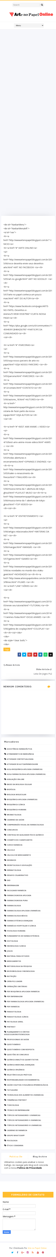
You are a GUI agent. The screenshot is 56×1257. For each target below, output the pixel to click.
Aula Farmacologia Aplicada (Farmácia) (26, 774)
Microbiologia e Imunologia (21, 971)
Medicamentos (14, 961)
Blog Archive (40, 1156)
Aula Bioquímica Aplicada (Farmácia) (24, 769)
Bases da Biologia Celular (19, 784)
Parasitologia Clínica (17, 1017)
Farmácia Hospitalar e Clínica (21, 926)
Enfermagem (13, 885)
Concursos (12, 830)
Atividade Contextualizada (20, 759)
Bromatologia (14, 815)
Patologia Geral (15, 1022)
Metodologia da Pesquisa (19, 966)
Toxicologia (13, 1105)
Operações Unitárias (17, 986)
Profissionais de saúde (18, 1039)
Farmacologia (14, 905)
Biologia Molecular (16, 794)
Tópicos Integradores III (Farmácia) (24, 1125)
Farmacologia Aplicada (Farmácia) (23, 910)
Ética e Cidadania (15, 1145)
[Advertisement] (28, 123)
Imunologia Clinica (16, 946)
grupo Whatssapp (15, 1135)
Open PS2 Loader (14, 981)
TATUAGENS (12, 1090)
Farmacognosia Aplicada (19, 895)
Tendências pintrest (17, 1100)
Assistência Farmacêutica (19, 749)
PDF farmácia (13, 1006)
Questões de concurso (18, 1054)
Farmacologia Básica (17, 916)
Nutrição (11, 976)
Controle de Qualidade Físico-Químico (25, 835)
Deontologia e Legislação (19, 865)
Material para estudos (18, 956)
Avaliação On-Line (15, 779)
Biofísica (11, 789)
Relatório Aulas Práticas (19, 1075)
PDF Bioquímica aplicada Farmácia (23, 991)
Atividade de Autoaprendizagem (22, 764)
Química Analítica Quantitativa (22, 1060)
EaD (8, 880)
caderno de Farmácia (17, 1130)
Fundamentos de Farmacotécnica (23, 936)
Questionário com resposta (20, 1049)
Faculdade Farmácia (16, 890)
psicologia (12, 1140)
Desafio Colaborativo (17, 875)
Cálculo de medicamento (19, 855)
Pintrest (11, 1027)
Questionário (13, 1044)
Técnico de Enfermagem (18, 1110)
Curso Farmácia (14, 845)
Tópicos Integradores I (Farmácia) (23, 1115)
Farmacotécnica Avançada (20, 921)
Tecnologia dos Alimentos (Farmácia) (25, 1095)
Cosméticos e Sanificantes (19, 840)
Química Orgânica (15, 1070)
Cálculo (11, 850)
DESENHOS (11, 860)
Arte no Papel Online (37, 1248)
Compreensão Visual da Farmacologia (25, 825)
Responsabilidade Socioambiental (23, 1080)
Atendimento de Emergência (20, 754)
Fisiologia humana (16, 931)
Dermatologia (14, 870)
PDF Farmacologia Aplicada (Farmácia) (25, 1001)
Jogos (10, 951)
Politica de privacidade (16, 1157)
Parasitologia (14, 1012)
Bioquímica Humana (16, 809)
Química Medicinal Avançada (20, 1065)
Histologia (12, 941)
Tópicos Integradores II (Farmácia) (24, 1120)
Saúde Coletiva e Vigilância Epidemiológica (27, 1085)
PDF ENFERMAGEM (15, 996)
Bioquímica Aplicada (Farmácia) (22, 799)
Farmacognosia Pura (17, 900)
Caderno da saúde (15, 820)
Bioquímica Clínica (16, 804)
